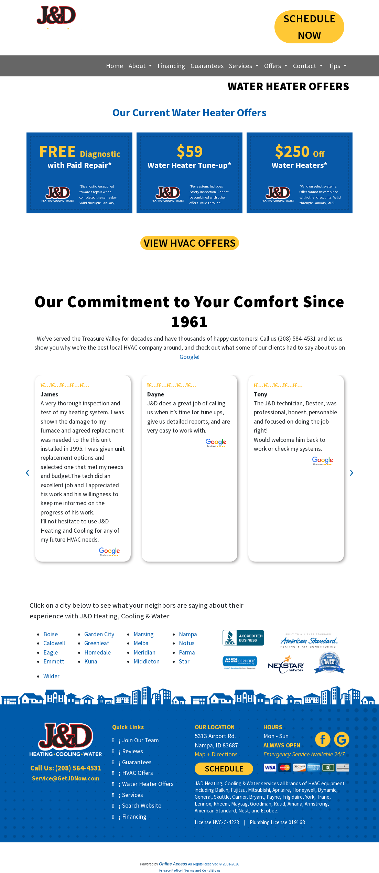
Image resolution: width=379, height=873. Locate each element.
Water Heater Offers (143, 784)
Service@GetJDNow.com (65, 778)
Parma (187, 652)
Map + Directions (216, 754)
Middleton (146, 661)
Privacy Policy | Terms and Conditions (189, 870)
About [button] (138, 66)
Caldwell (54, 643)
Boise (50, 634)
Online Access (173, 864)
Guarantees (207, 66)
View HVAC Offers (190, 243)
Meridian (144, 652)
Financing (171, 66)
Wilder (51, 676)
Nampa (188, 634)
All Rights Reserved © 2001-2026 (213, 864)
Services (127, 795)
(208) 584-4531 (219, 18)
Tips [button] (335, 66)
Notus (187, 643)
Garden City (99, 634)
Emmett (53, 661)
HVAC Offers (132, 773)
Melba (141, 643)
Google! (189, 357)
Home (114, 66)
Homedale (97, 652)
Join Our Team (135, 740)
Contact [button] (305, 66)
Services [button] (241, 66)
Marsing (143, 634)
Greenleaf (96, 643)
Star (184, 661)
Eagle (50, 652)
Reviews (127, 751)
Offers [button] (273, 66)
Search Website (136, 805)
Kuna (90, 661)
